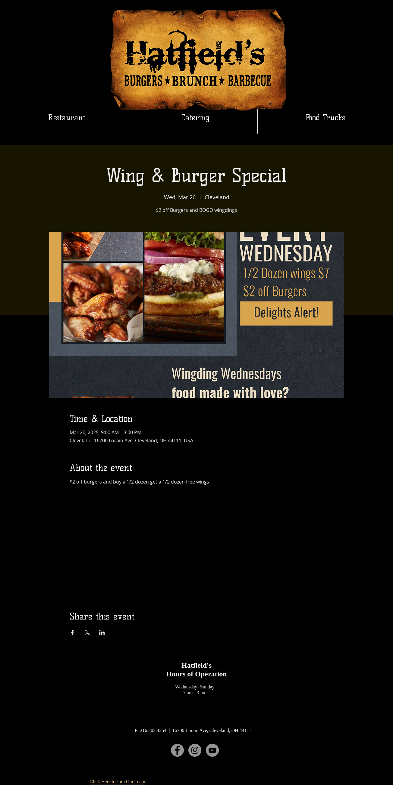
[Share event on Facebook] (72, 632)
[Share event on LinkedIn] (102, 632)
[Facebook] (177, 750)
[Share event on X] (87, 632)
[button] (195, 118)
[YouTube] (212, 750)
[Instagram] (194, 750)
